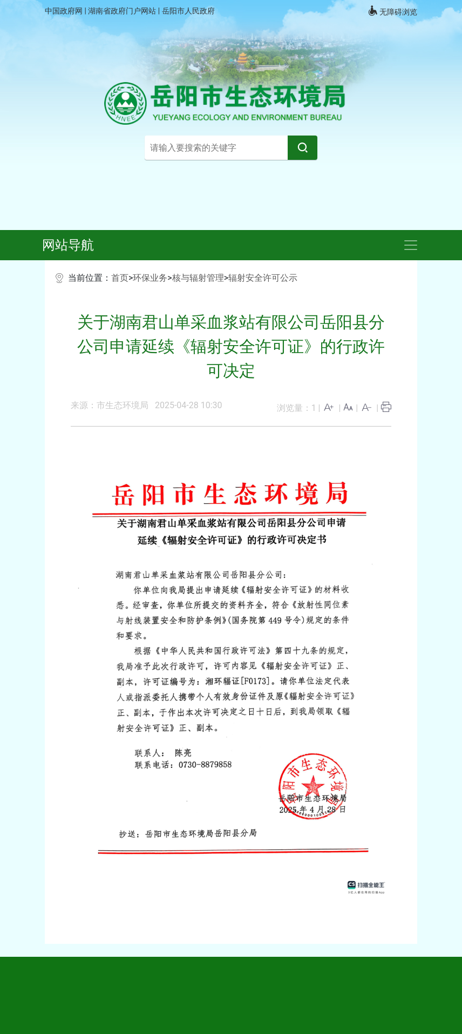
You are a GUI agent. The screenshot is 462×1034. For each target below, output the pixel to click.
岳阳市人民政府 (188, 10)
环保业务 (150, 278)
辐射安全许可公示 (262, 278)
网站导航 (68, 245)
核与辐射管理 (198, 278)
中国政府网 (64, 10)
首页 (119, 278)
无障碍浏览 (392, 10)
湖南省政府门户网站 (123, 10)
